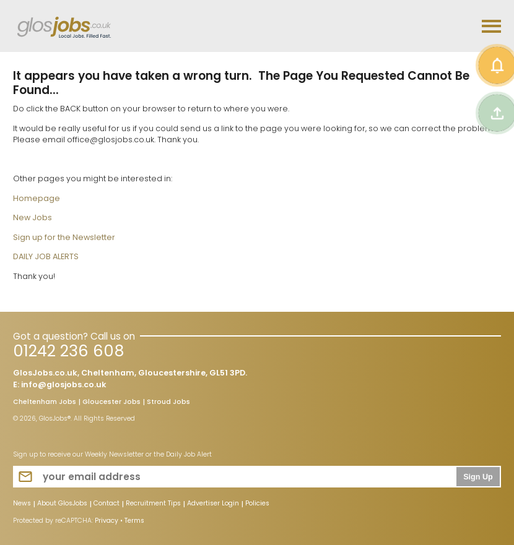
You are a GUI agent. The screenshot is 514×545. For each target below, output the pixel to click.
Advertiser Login (213, 504)
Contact (107, 504)
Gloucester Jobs (111, 402)
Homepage (36, 198)
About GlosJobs (62, 504)
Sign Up (478, 477)
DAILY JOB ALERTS (46, 256)
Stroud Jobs (168, 402)
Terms (134, 520)
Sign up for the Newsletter (64, 237)
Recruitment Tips (153, 504)
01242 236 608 (68, 351)
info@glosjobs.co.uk (64, 384)
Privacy (106, 520)
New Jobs (32, 217)
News (22, 504)
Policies (257, 504)
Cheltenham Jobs (44, 402)
